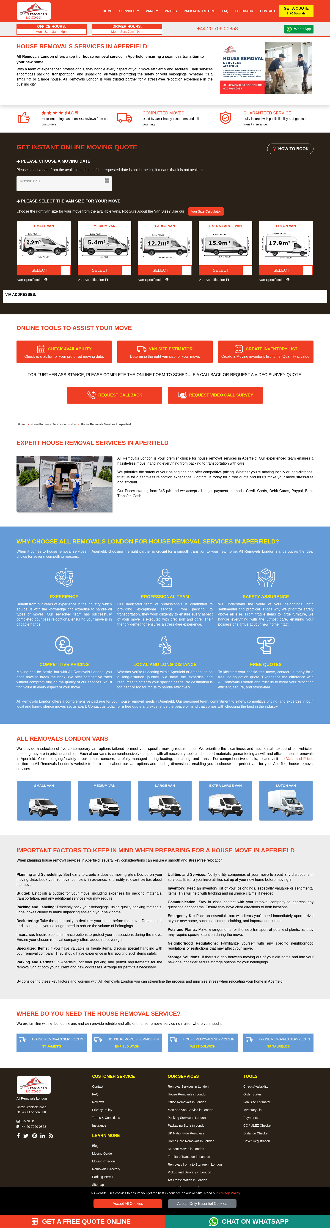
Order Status (252, 1094)
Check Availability (255, 1086)
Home (107, 11)
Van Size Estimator (256, 1102)
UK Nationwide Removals (186, 1133)
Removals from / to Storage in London (195, 1164)
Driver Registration (256, 1141)
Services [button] (127, 11)
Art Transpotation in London (187, 1180)
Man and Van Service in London (190, 1110)
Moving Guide (102, 1153)
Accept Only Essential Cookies (202, 1204)
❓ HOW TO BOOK (290, 149)
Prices (171, 11)
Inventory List (252, 1110)
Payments (250, 1118)
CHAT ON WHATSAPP (255, 1221)
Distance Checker (256, 1133)
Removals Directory (106, 1169)
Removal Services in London (188, 1086)
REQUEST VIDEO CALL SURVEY (221, 395)
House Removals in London (187, 1094)
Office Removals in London (187, 1102)
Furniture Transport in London (189, 1157)
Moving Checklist (104, 1161)
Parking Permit (102, 1177)
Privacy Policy (229, 1193)
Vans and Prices (300, 759)
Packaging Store (199, 11)
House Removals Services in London (53, 424)
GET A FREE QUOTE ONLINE (81, 1221)
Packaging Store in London (187, 1125)
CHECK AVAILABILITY (64, 352)
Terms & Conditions (106, 1118)
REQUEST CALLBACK (120, 395)
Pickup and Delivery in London (189, 1172)
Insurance (99, 1125)
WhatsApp (302, 29)
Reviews (98, 1102)
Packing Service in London (187, 1118)
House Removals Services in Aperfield (106, 424)
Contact (267, 11)
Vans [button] (150, 11)
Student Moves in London (186, 1149)
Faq (225, 11)
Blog (95, 1146)
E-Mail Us (25, 1121)
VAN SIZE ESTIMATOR (165, 352)
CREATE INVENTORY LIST (266, 352)
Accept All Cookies (128, 1204)
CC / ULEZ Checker (257, 1125)
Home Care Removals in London (191, 1141)
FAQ (95, 1094)
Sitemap (98, 1184)
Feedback (244, 11)
